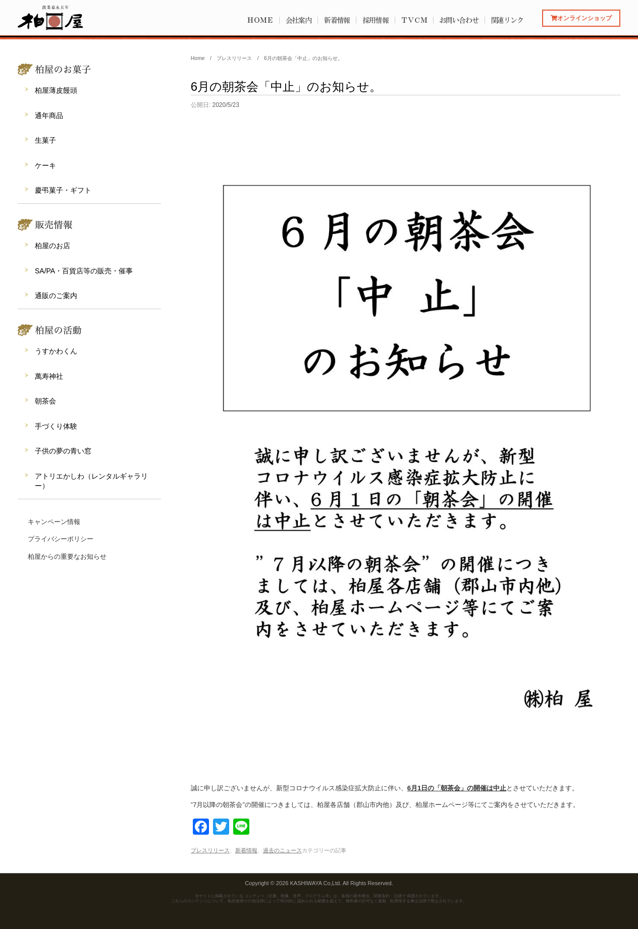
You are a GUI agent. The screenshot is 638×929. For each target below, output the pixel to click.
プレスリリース (210, 850)
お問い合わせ (458, 20)
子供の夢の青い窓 (63, 451)
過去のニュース (282, 850)
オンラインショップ (581, 18)
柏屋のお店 (52, 246)
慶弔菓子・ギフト (63, 190)
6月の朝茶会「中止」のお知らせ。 (286, 86)
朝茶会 (45, 401)
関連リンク (507, 20)
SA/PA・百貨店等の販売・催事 (84, 271)
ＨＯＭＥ (260, 20)
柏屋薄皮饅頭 (56, 90)
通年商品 (49, 115)
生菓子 (45, 140)
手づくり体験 (56, 426)
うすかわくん (56, 351)
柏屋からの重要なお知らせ (67, 556)
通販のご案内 (56, 296)
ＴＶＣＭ (414, 20)
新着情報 (337, 20)
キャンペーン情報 (54, 522)
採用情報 (375, 20)
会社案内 (299, 20)
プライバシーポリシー (60, 539)
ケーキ (45, 165)
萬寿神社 (49, 376)
